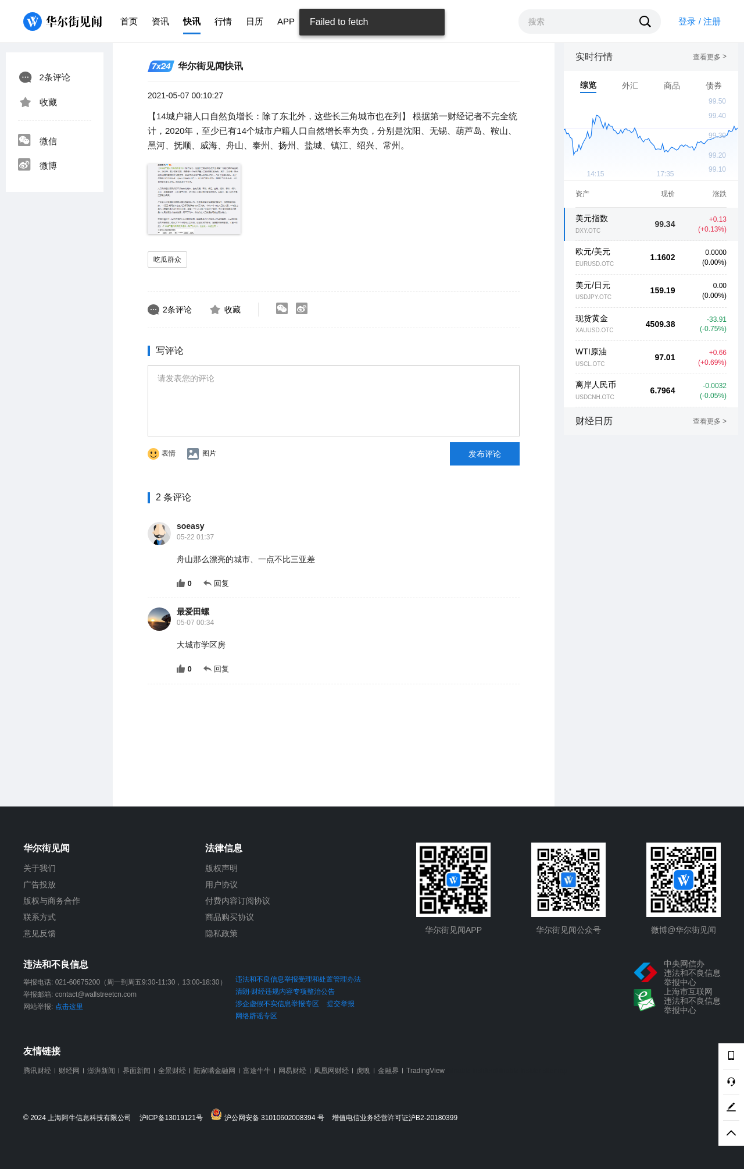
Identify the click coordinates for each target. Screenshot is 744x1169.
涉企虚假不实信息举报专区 (277, 1004)
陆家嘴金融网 (214, 1071)
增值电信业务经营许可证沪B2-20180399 (394, 1118)
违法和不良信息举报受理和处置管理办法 (298, 979)
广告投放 (39, 884)
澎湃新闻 (101, 1071)
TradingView (425, 1071)
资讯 (160, 21)
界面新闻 (137, 1071)
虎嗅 (363, 1071)
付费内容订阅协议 (237, 900)
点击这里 (69, 1007)
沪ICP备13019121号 (174, 1118)
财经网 (69, 1071)
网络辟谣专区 (256, 1016)
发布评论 (484, 454)
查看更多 (710, 57)
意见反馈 (39, 933)
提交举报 (341, 1004)
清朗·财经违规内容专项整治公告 (285, 991)
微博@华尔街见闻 (683, 930)
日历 (254, 21)
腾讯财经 (37, 1071)
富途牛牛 (257, 1071)
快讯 (192, 21)
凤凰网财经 (331, 1071)
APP (286, 21)
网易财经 (292, 1071)
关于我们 (39, 868)
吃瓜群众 (167, 259)
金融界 (388, 1071)
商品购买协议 (229, 917)
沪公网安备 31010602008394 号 (270, 1115)
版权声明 (221, 868)
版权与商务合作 (51, 900)
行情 (223, 21)
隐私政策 (221, 933)
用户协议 (221, 884)
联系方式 (39, 917)
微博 (37, 165)
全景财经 (172, 1071)
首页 (129, 21)
